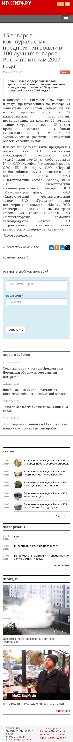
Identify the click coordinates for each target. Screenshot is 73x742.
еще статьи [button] (62, 515)
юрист (18, 536)
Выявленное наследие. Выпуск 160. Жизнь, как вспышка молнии (45, 484)
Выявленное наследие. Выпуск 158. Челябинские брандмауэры (45, 505)
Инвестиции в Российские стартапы (36, 546)
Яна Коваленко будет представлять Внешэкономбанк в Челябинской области (35, 392)
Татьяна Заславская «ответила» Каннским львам (35, 409)
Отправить (16, 329)
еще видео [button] (63, 710)
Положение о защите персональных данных (53, 736)
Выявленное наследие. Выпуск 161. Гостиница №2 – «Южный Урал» (45, 473)
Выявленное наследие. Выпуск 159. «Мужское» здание (45, 495)
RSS (61, 3)
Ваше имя (14, 295)
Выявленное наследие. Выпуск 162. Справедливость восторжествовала (46, 462)
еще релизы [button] (62, 565)
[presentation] (35, 315)
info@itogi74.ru (22, 739)
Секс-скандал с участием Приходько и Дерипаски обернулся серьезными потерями (33, 372)
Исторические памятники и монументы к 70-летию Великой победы (41, 557)
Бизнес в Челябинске (52, 731)
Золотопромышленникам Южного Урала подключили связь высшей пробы (35, 426)
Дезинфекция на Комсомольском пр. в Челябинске (28, 640)
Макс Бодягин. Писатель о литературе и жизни (34, 703)
